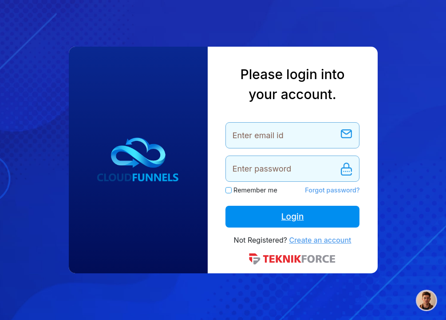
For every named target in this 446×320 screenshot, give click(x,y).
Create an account (320, 240)
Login (292, 216)
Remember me (255, 190)
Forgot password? (332, 190)
